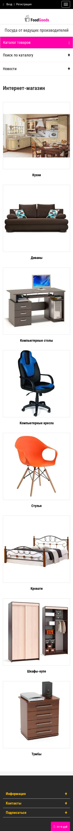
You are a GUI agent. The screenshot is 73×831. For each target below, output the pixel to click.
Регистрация (24, 4)
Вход (9, 4)
